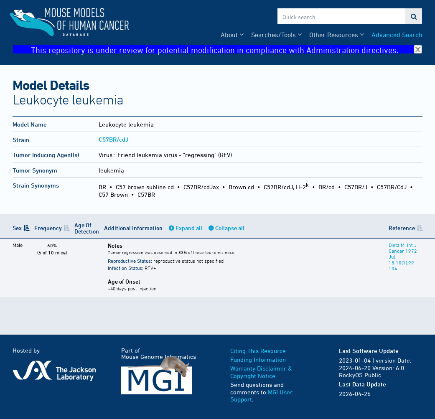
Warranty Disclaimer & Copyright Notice (261, 372)
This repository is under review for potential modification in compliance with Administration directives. (226, 49)
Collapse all (229, 227)
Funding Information (258, 359)
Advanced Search (396, 34)
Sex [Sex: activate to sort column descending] (17, 227)
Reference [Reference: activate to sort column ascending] (402, 227)
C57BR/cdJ (114, 139)
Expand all (189, 227)
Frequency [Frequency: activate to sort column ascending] (48, 227)
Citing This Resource (258, 350)
